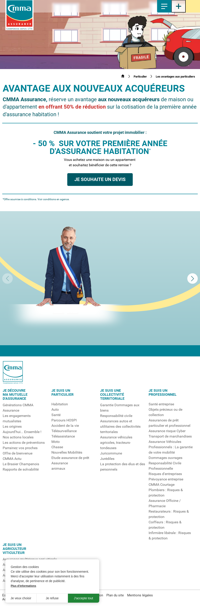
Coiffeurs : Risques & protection (165, 525)
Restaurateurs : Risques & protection (169, 514)
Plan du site (115, 595)
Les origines (12, 427)
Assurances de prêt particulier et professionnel (169, 423)
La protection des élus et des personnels (122, 466)
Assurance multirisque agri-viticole (30, 559)
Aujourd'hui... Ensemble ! (22, 432)
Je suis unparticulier (62, 393)
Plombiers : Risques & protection (166, 492)
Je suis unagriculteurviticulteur (14, 549)
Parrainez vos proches (20, 448)
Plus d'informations (23, 585)
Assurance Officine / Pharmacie (165, 503)
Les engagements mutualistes (17, 418)
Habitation (59, 404)
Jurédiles (107, 459)
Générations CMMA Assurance (18, 407)
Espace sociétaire (193, 6)
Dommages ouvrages (165, 458)
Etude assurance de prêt (70, 458)
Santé (56, 415)
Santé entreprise (161, 404)
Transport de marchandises (170, 436)
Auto (55, 410)
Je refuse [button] (52, 598)
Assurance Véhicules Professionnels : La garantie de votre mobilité (171, 447)
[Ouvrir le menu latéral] (178, 6)
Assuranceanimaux (59, 466)
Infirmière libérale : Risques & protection (170, 535)
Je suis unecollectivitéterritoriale (112, 395)
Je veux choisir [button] (21, 598)
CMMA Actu (12, 459)
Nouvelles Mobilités (66, 452)
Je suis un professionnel (163, 393)
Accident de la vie (65, 426)
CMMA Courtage (162, 485)
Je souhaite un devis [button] (100, 179)
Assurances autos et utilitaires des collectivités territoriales (120, 426)
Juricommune (111, 453)
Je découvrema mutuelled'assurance (15, 395)
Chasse (57, 447)
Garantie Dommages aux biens (119, 407)
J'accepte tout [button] (83, 598)
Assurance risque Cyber (167, 431)
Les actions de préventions (24, 443)
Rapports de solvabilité (21, 469)
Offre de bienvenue (17, 453)
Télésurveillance (64, 431)
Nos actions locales (18, 437)
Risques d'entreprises (165, 474)
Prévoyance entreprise (166, 479)
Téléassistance (63, 436)
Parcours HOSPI (64, 420)
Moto (55, 442)
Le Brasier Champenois (21, 464)
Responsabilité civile (116, 416)
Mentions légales (140, 595)
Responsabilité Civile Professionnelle (165, 466)
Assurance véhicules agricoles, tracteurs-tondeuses (116, 442)
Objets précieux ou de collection (165, 412)
